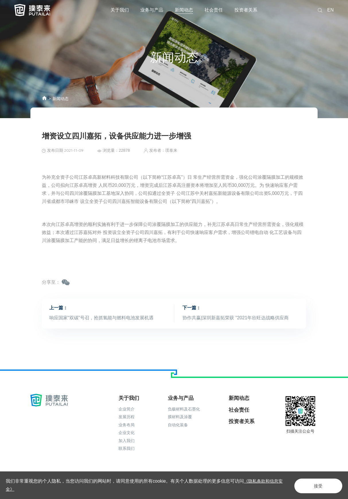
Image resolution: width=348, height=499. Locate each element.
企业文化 (126, 424)
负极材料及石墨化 (184, 401)
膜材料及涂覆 (180, 408)
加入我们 (126, 432)
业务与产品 (151, 9)
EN (330, 9)
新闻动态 (184, 9)
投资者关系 (245, 9)
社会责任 (214, 9)
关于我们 (119, 9)
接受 (314, 485)
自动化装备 (178, 416)
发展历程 (126, 408)
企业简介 (126, 401)
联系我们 (126, 440)
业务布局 (126, 416)
